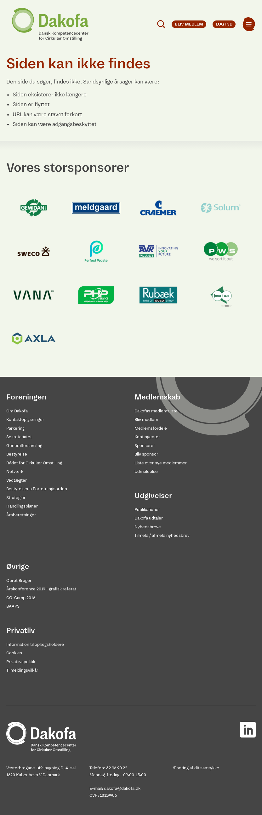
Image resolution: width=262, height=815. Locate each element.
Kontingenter (147, 436)
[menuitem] (249, 24)
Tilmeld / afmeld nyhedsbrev (162, 535)
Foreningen (26, 397)
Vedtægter (16, 480)
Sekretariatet (19, 436)
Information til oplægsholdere (35, 644)
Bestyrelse (16, 454)
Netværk (14, 471)
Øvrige (17, 566)
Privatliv (20, 630)
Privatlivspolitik (20, 661)
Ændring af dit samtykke (196, 768)
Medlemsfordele (150, 428)
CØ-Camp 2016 (20, 597)
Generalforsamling (24, 445)
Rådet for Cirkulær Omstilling (34, 463)
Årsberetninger (21, 515)
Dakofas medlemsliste (156, 411)
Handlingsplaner (22, 506)
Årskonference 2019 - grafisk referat (41, 589)
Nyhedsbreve (147, 527)
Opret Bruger (18, 580)
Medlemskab (157, 397)
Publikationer (147, 509)
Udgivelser (153, 495)
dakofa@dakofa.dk (122, 788)
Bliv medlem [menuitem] (189, 24)
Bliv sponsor (146, 454)
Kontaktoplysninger (25, 419)
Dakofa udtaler (148, 518)
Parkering (15, 428)
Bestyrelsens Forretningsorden (36, 488)
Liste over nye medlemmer (160, 463)
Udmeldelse (146, 471)
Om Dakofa (17, 411)
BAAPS (13, 606)
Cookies (14, 653)
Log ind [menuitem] (224, 24)
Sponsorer (144, 445)
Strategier (16, 497)
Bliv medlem (146, 419)
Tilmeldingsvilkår (22, 670)
